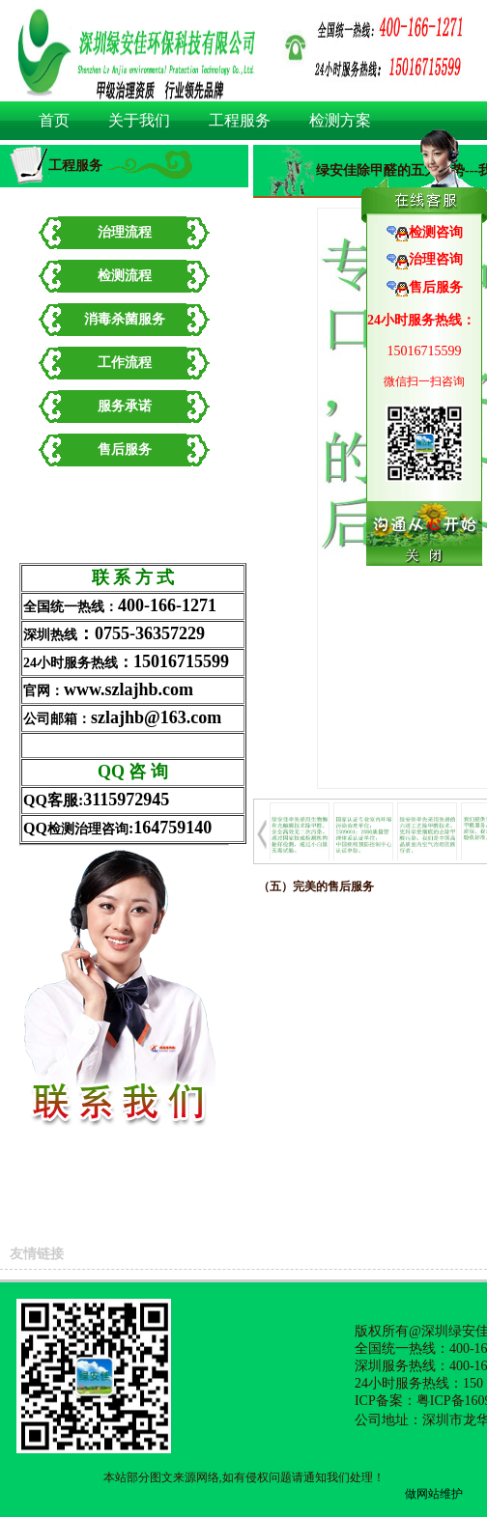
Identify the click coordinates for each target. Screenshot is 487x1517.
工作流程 (125, 362)
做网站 (422, 1494)
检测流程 (125, 275)
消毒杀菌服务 (124, 319)
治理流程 (125, 232)
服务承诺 (125, 406)
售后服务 (125, 449)
